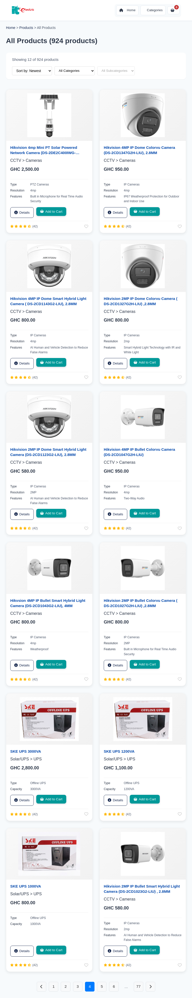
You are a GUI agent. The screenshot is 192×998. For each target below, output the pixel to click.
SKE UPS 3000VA (25, 750)
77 (140, 985)
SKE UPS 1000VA (25, 885)
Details (21, 212)
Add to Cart (49, 211)
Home (10, 28)
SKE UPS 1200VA (119, 750)
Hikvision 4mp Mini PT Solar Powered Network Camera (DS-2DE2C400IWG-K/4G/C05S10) (43, 152)
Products (26, 28)
